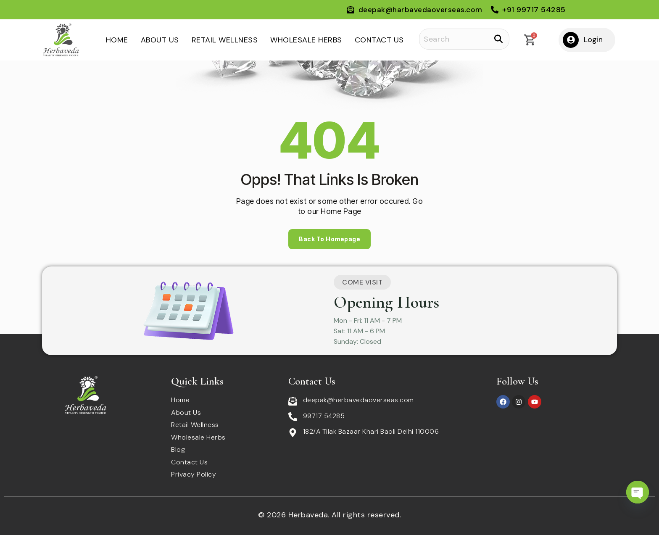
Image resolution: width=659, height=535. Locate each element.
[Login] (571, 40)
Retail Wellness (225, 40)
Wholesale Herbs (306, 40)
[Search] (464, 39)
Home (117, 40)
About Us (160, 40)
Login (593, 39)
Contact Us (379, 40)
